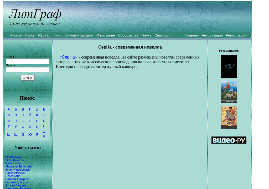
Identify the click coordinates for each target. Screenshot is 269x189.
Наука (146, 35)
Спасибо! (161, 35)
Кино (57, 35)
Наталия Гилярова (17, 179)
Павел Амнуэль (15, 172)
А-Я (44, 134)
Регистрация (236, 35)
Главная (192, 35)
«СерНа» (68, 57)
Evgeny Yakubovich (17, 169)
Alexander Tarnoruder (18, 166)
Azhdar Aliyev (13, 157)
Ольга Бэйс (12, 175)
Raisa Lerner (13, 163)
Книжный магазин (79, 35)
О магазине (105, 35)
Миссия (15, 35)
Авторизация (212, 35)
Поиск (30, 35)
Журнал (44, 35)
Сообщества (128, 35)
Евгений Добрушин (17, 182)
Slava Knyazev (14, 160)
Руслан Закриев (15, 185)
